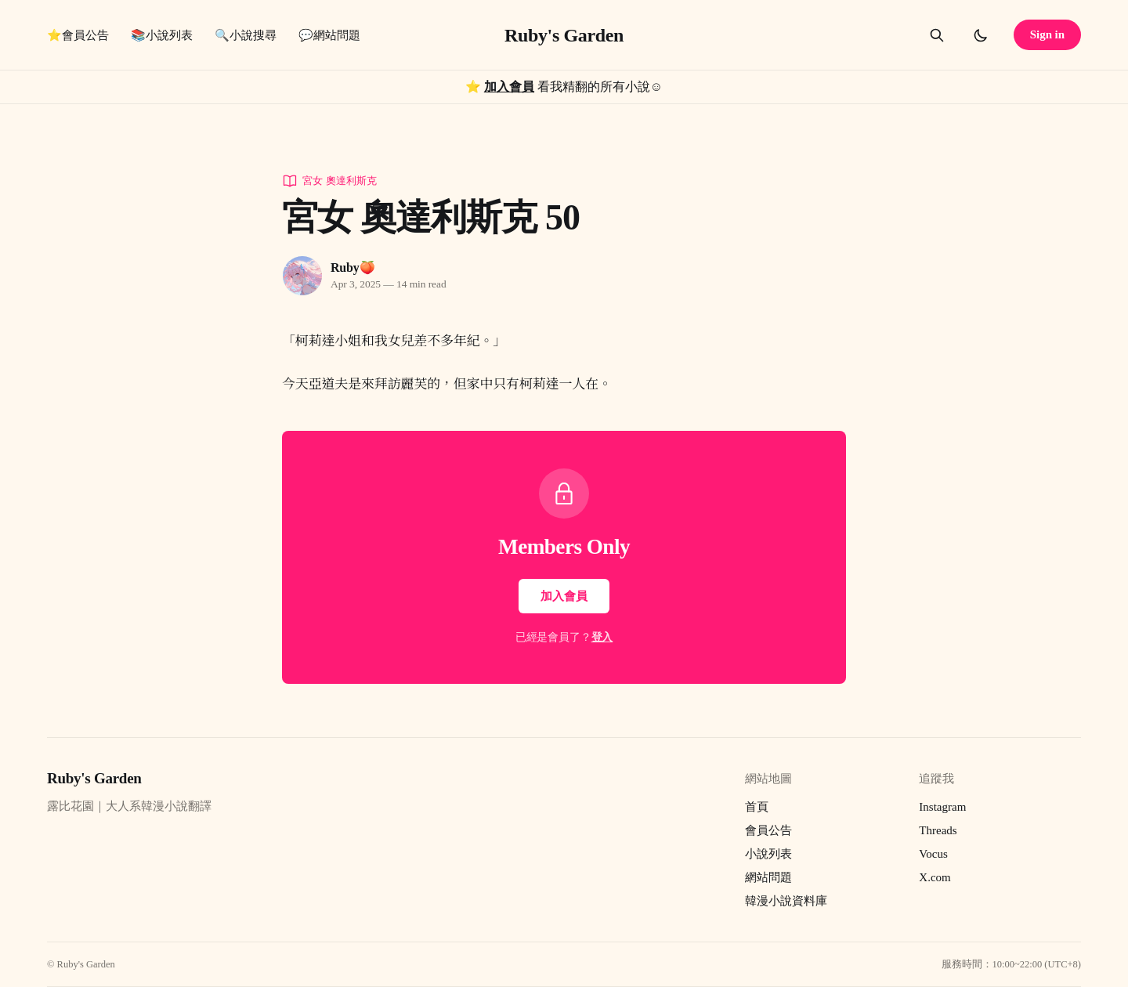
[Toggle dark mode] (980, 35)
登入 (602, 637)
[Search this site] (936, 35)
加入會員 (509, 86)
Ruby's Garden (564, 35)
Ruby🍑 (352, 267)
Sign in (1047, 34)
